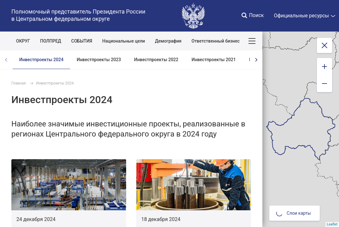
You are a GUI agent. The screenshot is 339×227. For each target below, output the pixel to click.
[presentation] (256, 59)
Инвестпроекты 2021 (214, 59)
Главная (18, 83)
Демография (168, 41)
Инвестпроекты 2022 (156, 59)
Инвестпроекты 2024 (41, 59)
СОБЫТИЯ (81, 41)
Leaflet (332, 224)
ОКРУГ (23, 41)
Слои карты (293, 213)
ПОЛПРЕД (50, 41)
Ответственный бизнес (215, 41)
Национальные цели (123, 41)
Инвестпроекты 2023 (99, 59)
